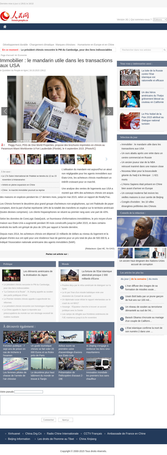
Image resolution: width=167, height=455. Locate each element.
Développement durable (15, 44)
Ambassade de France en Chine (126, 433)
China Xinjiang (87, 439)
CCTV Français (93, 433)
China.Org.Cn (33, 433)
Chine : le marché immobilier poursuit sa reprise (23, 190)
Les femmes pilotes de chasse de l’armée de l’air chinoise (15, 375)
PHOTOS (10, 38)
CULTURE (82, 31)
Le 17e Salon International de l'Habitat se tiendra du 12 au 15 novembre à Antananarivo (29, 178)
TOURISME (146, 31)
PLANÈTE (119, 31)
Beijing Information (19, 439)
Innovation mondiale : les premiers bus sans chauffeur (97, 375)
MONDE (39, 31)
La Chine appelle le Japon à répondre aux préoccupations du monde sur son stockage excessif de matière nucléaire (28, 313)
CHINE (9, 31)
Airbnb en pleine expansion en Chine (18, 185)
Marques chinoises (65, 44)
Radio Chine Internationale (62, 433)
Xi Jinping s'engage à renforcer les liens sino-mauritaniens (98, 349)
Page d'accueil (7, 55)
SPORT (132, 31)
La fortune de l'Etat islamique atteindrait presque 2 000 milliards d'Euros (97, 275)
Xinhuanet (14, 433)
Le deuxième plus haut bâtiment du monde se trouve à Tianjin (42, 375)
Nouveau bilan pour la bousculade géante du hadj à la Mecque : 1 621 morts (140, 175)
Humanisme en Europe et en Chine (95, 44)
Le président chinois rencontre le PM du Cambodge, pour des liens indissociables (66, 49)
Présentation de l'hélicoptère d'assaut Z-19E (71, 375)
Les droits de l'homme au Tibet (56, 439)
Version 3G (122, 19)
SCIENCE (67, 31)
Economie (22, 55)
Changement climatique (42, 44)
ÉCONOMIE (24, 31)
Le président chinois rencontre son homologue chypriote (28, 306)
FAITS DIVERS (100, 31)
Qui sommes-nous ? (141, 19)
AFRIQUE (53, 31)
